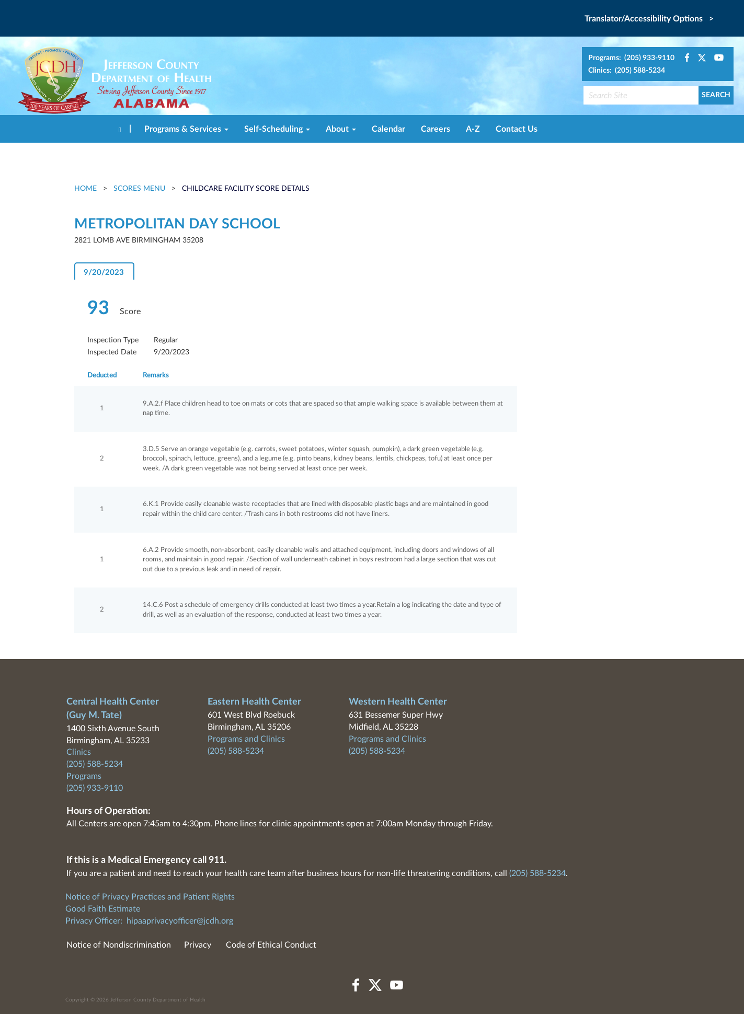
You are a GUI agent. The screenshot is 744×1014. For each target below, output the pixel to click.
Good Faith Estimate (102, 909)
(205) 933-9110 (94, 788)
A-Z (473, 129)
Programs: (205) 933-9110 (631, 58)
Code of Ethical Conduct (271, 945)
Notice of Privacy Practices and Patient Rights (150, 897)
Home (86, 188)
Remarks (156, 375)
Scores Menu (139, 188)
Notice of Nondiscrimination (118, 945)
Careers (435, 129)
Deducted (102, 375)
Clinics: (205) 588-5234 (626, 70)
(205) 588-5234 (94, 764)
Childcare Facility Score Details (246, 188)
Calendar (388, 129)
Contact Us (516, 129)
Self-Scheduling (277, 129)
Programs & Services (186, 129)
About (341, 129)
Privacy (197, 945)
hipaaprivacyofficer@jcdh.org (180, 921)
